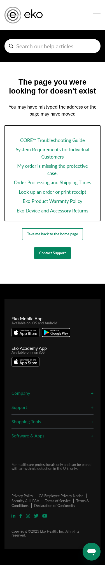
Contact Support (52, 253)
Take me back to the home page (52, 234)
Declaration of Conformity (54, 505)
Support (19, 407)
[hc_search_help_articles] (52, 46)
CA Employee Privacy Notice (61, 496)
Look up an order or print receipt (52, 192)
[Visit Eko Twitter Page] (36, 515)
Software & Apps (28, 435)
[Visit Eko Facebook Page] (21, 515)
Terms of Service (58, 501)
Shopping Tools (26, 421)
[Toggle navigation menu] (97, 15)
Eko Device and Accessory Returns (52, 211)
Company (20, 393)
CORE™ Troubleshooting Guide (52, 140)
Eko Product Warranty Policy (52, 201)
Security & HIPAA (25, 501)
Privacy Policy (22, 496)
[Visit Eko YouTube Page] (44, 515)
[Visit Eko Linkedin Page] (14, 515)
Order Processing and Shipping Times (52, 182)
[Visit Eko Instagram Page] (28, 515)
